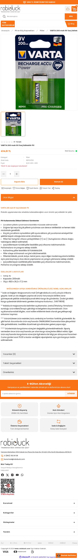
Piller (28, 157)
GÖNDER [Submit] (71, 393)
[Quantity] (10, 174)
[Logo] (10, 9)
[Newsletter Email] (39, 394)
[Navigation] (8, 24)
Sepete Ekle (19, 182)
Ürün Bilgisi (8, 197)
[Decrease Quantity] (3, 174)
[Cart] (74, 9)
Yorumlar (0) (9, 354)
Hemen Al (58, 182)
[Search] (39, 16)
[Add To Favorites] (19, 188)
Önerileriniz (8, 372)
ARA (71, 16)
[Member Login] (68, 9)
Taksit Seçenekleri (12, 363)
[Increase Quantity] (16, 174)
